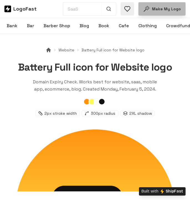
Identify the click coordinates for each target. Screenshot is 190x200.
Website (66, 50)
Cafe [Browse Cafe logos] (124, 26)
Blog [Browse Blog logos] (84, 26)
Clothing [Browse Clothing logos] (147, 26)
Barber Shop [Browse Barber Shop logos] (57, 26)
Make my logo (162, 9)
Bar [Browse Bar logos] (30, 26)
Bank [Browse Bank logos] (12, 26)
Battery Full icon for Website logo (113, 50)
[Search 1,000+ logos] (109, 9)
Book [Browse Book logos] (103, 26)
